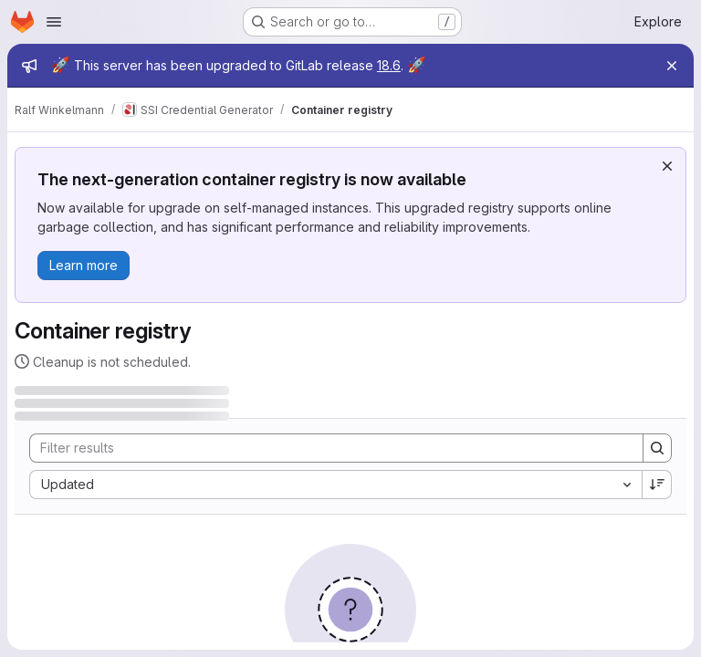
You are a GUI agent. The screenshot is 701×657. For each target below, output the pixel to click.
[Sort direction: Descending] (657, 484)
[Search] (327, 448)
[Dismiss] (667, 166)
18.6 (389, 65)
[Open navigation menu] (53, 21)
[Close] (672, 66)
